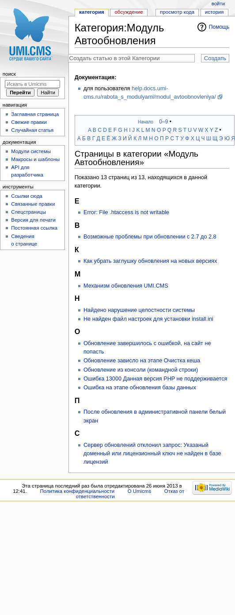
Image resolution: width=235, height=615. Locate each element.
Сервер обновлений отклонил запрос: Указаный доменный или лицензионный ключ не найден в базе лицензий (152, 453)
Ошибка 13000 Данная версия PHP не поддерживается (155, 379)
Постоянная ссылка (34, 228)
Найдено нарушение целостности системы (139, 310)
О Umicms (139, 491)
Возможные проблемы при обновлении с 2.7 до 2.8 (149, 237)
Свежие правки (29, 122)
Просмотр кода (177, 12)
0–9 (163, 122)
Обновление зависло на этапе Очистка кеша (141, 360)
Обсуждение (128, 12)
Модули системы (31, 151)
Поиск (9, 74)
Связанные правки (33, 204)
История (214, 12)
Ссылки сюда (26, 196)
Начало (145, 121)
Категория (91, 12)
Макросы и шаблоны (35, 159)
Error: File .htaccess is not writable (126, 212)
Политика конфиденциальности (77, 491)
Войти (218, 3)
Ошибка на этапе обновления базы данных (139, 387)
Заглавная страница (35, 114)
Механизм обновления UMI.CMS (125, 286)
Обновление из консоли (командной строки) (140, 370)
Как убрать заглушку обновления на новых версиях (150, 261)
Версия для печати (33, 220)
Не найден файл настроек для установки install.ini (148, 319)
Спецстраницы (28, 212)
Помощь (219, 27)
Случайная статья (32, 130)
